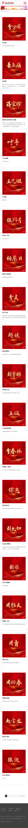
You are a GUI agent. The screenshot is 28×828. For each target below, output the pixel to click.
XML (25, 818)
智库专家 (7, 11)
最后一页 (23, 795)
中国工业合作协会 (9, 821)
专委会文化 (3, 810)
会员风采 (10, 810)
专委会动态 (18, 808)
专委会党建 (10, 808)
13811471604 (8, 816)
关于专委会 (3, 808)
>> (18, 795)
